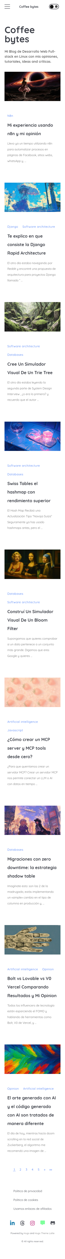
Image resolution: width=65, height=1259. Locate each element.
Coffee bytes (28, 6)
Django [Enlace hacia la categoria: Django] (12, 226)
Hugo (26, 1233)
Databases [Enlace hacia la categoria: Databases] (15, 354)
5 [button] (39, 1169)
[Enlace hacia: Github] (52, 1224)
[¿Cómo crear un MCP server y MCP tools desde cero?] (32, 692)
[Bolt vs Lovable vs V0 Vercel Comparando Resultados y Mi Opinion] (32, 939)
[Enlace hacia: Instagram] (32, 1224)
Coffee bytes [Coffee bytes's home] (20, 34)
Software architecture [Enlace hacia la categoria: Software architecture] (39, 226)
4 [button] (32, 1169)
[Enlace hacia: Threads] (22, 1224)
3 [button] (26, 1169)
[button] (44, 1169)
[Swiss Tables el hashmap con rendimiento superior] (32, 436)
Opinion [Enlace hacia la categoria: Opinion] (48, 969)
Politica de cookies (25, 1200)
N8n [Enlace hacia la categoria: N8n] (10, 115)
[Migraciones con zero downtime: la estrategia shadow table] (32, 820)
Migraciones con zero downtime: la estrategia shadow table (32, 867)
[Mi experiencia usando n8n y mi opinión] (32, 86)
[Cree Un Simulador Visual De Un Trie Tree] (32, 316)
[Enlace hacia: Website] (42, 1224)
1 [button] (14, 1169)
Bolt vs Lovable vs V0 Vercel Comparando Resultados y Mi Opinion (32, 987)
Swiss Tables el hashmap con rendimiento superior (28, 492)
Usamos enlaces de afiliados (32, 1208)
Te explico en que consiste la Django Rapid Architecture (26, 244)
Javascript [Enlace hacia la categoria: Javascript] (15, 730)
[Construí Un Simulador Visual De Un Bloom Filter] (32, 564)
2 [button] (20, 1169)
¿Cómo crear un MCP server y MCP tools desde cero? (28, 748)
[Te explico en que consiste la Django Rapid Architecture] (32, 197)
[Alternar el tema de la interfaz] (54, 6)
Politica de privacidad (27, 1191)
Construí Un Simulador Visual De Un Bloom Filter (30, 620)
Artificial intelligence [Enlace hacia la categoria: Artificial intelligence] (22, 722)
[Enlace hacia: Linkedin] (12, 1224)
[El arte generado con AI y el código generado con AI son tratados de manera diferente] (32, 1059)
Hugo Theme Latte (44, 1233)
